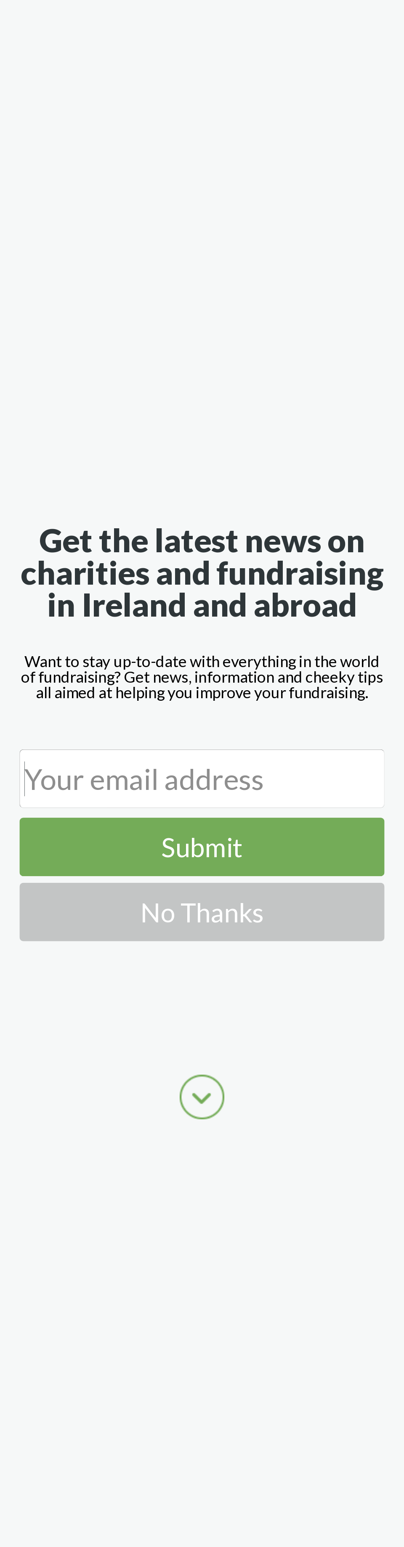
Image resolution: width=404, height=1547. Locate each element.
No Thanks (202, 912)
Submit (201, 847)
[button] (201, 572)
